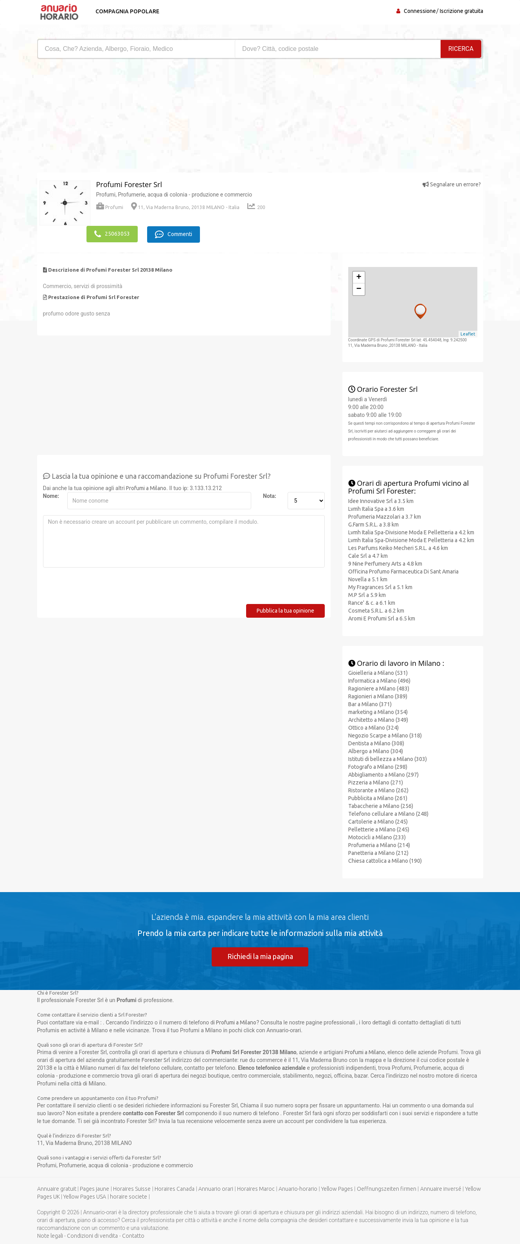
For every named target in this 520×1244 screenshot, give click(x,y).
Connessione (420, 11)
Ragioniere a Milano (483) (378, 688)
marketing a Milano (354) (378, 712)
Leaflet (468, 333)
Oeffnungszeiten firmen (386, 1188)
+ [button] (358, 277)
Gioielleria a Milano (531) (378, 672)
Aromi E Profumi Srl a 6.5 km (381, 618)
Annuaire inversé (440, 1188)
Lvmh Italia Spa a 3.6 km (376, 508)
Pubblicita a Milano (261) (377, 798)
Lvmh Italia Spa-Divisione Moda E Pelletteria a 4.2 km (411, 531)
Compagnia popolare (126, 11)
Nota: (269, 495)
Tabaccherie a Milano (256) (380, 805)
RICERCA (460, 48)
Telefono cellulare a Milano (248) (388, 813)
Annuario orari (215, 1188)
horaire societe (128, 1196)
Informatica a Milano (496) (379, 680)
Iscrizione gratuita (461, 11)
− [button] (358, 288)
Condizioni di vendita (92, 1235)
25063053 (112, 233)
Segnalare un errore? (452, 184)
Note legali (50, 1235)
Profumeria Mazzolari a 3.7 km (384, 516)
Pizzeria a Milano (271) (375, 782)
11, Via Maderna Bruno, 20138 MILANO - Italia (185, 207)
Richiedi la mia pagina (260, 956)
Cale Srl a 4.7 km (368, 555)
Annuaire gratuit (56, 1188)
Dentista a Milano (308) (376, 743)
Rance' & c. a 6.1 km (371, 602)
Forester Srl (156, 1059)
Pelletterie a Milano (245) (378, 829)
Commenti (175, 233)
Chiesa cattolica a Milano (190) (385, 860)
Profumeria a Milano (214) (379, 845)
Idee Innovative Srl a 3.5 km (381, 500)
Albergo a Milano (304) (375, 751)
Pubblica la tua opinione (285, 610)
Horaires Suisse (132, 1188)
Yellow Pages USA (84, 1196)
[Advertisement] (145, 118)
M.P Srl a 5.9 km (367, 594)
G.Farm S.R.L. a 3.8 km (373, 524)
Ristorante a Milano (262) (378, 790)
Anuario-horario (298, 1188)
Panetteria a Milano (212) (378, 852)
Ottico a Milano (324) (373, 727)
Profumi (109, 207)
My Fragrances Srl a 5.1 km (380, 586)
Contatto (133, 1235)
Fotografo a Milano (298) (377, 766)
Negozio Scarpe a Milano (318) (385, 735)
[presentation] (102, 588)
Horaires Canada (174, 1188)
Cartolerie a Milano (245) (378, 821)
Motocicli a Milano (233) (377, 837)
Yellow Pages (337, 1188)
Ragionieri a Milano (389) (377, 696)
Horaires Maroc (256, 1188)
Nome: (51, 495)
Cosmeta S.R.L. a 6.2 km (376, 610)
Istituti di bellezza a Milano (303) (387, 758)
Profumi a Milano (146, 487)
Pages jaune (94, 1188)
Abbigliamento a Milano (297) (383, 774)
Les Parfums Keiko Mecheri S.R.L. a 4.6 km (398, 547)
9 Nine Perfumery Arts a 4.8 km (385, 563)
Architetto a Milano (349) (378, 719)
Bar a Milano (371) (370, 704)
